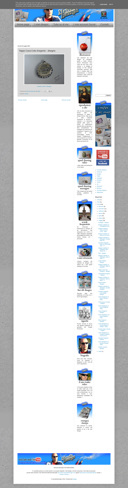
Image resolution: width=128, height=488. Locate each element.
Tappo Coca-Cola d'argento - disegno (104, 270)
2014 (98, 204)
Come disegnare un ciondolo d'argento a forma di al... (104, 334)
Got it (111, 4)
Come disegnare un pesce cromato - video (103, 298)
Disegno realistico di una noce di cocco (104, 234)
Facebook (99, 172)
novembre (101, 208)
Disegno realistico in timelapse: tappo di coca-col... (104, 266)
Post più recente (22, 100)
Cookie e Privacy (64, 474)
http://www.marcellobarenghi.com (66, 472)
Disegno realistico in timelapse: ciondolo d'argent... (104, 288)
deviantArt (99, 186)
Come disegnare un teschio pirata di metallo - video (103, 325)
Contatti (104, 24)
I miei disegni (41, 24)
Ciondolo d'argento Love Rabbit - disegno (103, 293)
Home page (23, 24)
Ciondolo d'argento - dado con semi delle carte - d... (104, 244)
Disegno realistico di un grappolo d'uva (103, 225)
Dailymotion (100, 192)
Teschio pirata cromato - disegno (104, 329)
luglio (100, 215)
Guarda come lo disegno (44, 86)
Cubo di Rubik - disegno (102, 261)
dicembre (101, 206)
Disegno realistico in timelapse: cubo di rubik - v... (104, 257)
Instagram (99, 178)
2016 (98, 199)
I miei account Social (84, 24)
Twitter (98, 176)
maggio (101, 220)
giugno (100, 218)
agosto (100, 213)
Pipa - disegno (102, 253)
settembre (101, 211)
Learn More (103, 4)
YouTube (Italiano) (101, 170)
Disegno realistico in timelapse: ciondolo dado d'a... (104, 239)
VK (97, 184)
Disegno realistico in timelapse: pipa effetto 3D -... (103, 249)
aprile (100, 351)
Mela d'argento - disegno (102, 320)
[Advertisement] (44, 39)
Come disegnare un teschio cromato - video (103, 343)
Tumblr (98, 182)
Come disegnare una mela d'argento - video (103, 316)
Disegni (26, 93)
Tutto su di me (60, 24)
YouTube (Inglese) (101, 190)
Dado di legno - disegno (102, 283)
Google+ (99, 174)
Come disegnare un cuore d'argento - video (103, 307)
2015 (98, 202)
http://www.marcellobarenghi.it (88, 472)
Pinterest (99, 180)
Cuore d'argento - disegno (103, 311)
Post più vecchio (66, 100)
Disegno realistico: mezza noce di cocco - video (103, 230)
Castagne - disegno (103, 222)
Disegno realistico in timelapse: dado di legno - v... (104, 279)
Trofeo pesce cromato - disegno (104, 302)
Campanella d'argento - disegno (104, 274)
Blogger (75, 479)
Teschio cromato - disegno (103, 347)
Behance (99, 188)
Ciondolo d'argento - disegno (103, 338)
